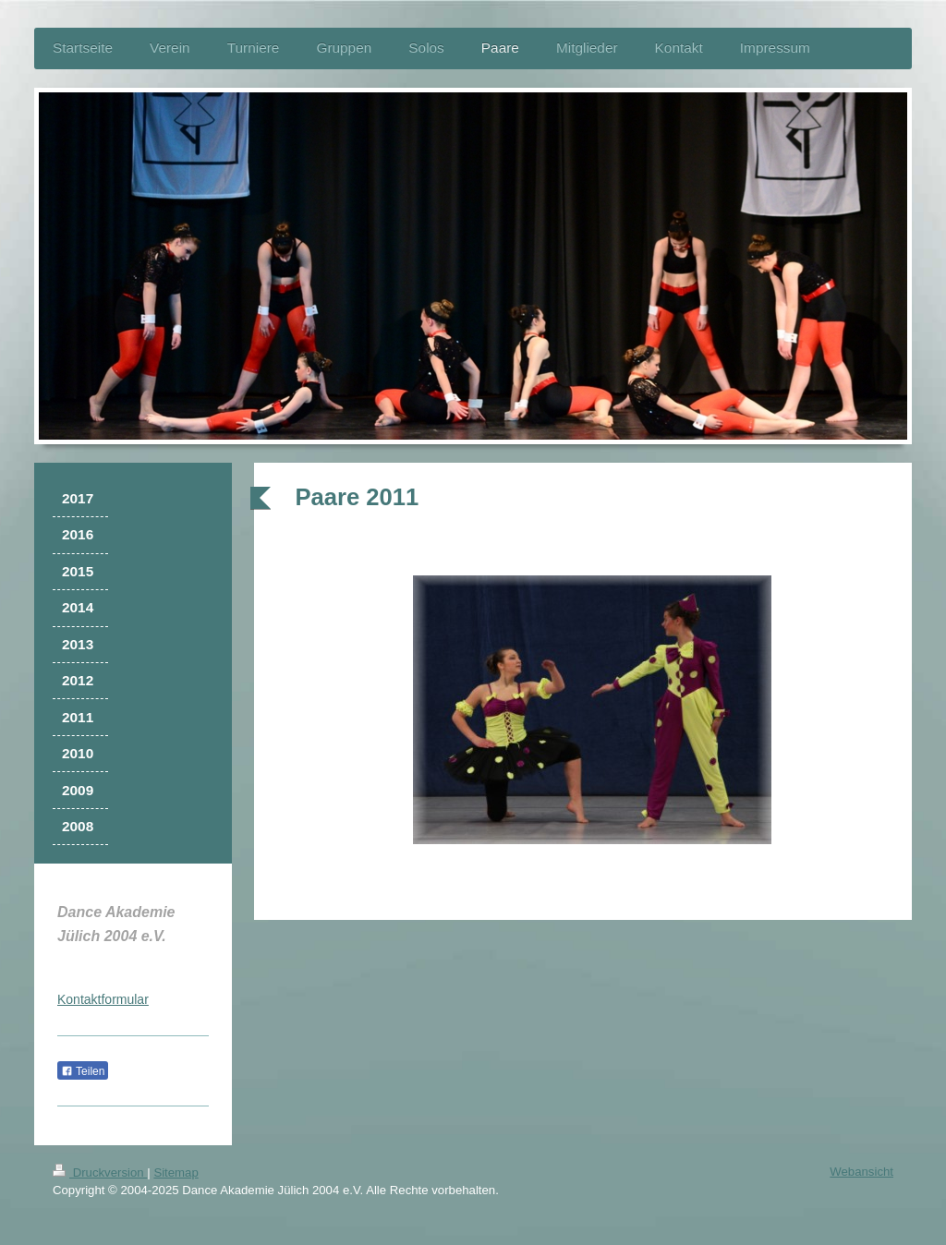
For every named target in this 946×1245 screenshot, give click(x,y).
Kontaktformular (103, 999)
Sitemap (175, 1172)
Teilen (82, 1071)
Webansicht (861, 1172)
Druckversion (100, 1172)
